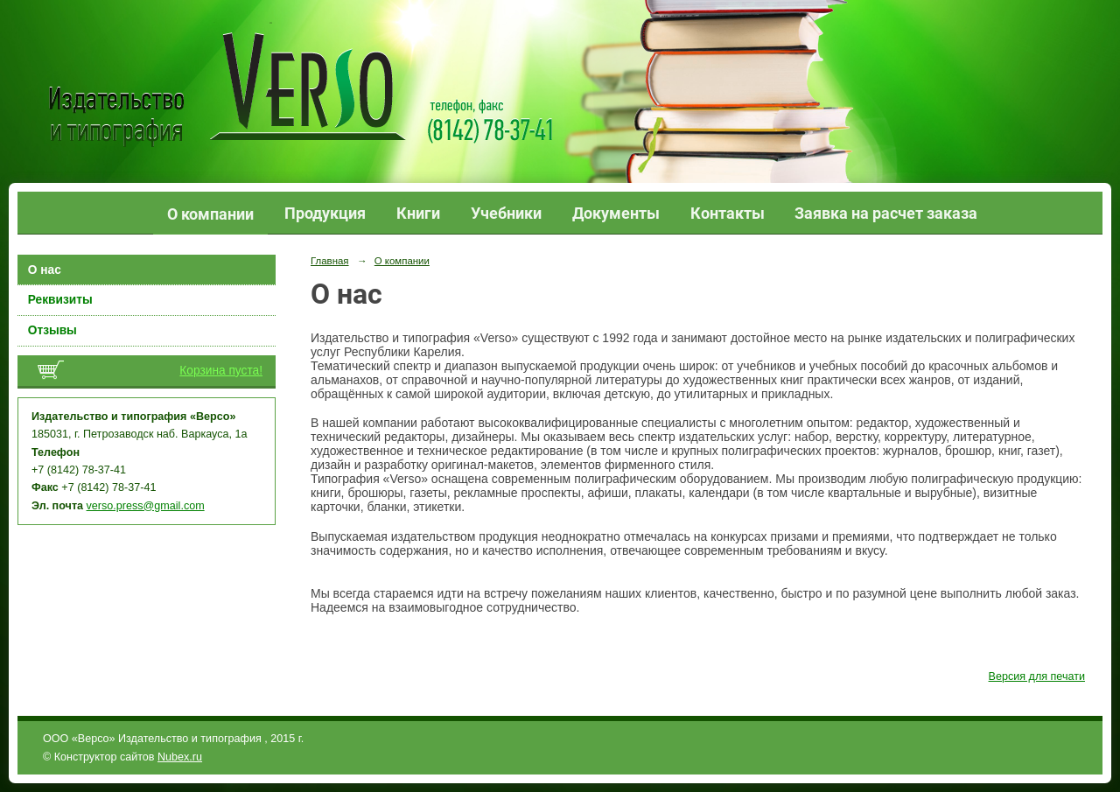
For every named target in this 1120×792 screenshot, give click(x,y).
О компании (210, 214)
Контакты (727, 213)
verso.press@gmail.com (146, 506)
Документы (616, 213)
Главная (330, 261)
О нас (44, 270)
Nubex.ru (180, 757)
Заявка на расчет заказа (885, 213)
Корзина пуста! (220, 370)
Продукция (325, 213)
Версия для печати (1037, 676)
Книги (418, 213)
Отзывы (52, 330)
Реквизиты (60, 299)
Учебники (506, 213)
